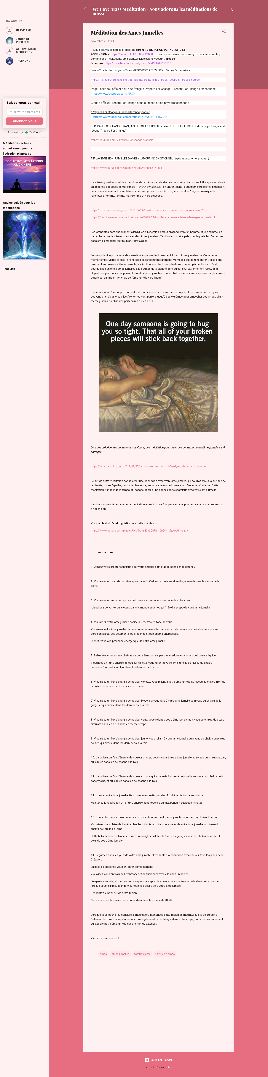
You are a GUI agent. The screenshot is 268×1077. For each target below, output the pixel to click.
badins (168, 1067)
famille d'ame (142, 954)
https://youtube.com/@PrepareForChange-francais (122, 140)
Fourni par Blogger (158, 1060)
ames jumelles (120, 954)
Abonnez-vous (24, 121)
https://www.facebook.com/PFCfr (113, 93)
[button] (224, 32)
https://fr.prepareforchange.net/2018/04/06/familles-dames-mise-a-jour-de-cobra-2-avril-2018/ (149, 210)
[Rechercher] (231, 10)
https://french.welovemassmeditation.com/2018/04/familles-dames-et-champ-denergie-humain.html (153, 217)
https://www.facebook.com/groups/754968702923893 (138, 63)
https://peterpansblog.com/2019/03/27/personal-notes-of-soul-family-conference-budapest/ (148, 466)
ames (103, 954)
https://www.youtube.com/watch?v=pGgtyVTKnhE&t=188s (126, 167)
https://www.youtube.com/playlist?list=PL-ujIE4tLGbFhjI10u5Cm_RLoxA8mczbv (139, 530)
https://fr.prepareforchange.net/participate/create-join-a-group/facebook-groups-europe (145, 79)
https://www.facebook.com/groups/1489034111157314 (130, 116)
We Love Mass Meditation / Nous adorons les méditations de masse (155, 11)
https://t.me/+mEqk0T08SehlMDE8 (132, 54)
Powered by (24, 132)
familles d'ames (165, 954)
